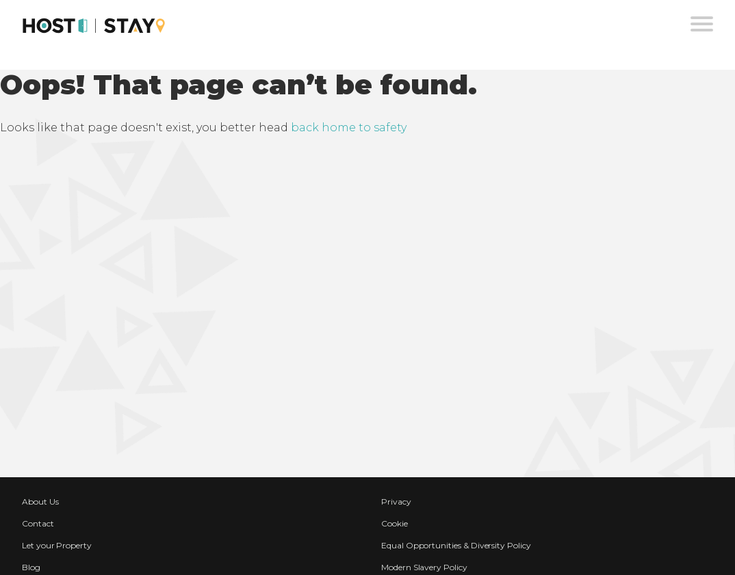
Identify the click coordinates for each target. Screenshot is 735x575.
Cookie (394, 523)
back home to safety (349, 127)
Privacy (396, 501)
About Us (40, 501)
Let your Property (57, 545)
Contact (38, 523)
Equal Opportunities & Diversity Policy (456, 545)
